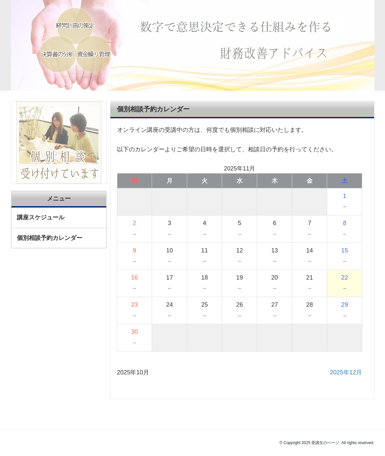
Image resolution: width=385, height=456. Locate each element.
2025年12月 (346, 372)
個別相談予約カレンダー (49, 238)
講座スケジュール (40, 217)
